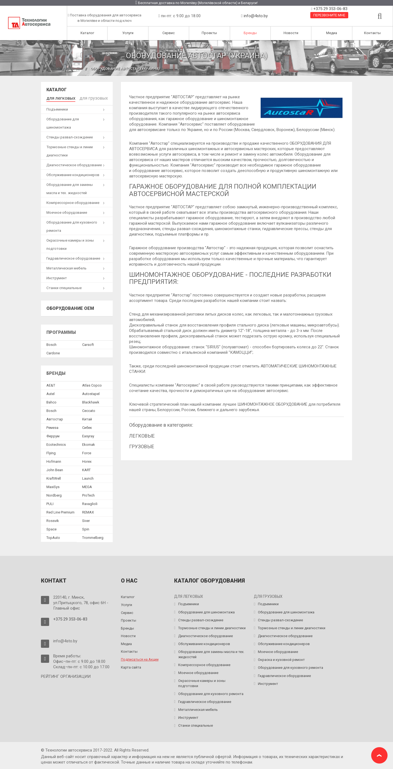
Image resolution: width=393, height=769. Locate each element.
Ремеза (52, 426)
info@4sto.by (256, 15)
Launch (88, 477)
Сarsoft (88, 343)
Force (86, 452)
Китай (87, 418)
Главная (51, 69)
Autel (50, 392)
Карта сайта (131, 666)
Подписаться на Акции (140, 658)
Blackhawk (90, 401)
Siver (86, 519)
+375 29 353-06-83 (329, 8)
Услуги (127, 33)
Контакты (372, 33)
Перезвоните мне (329, 15)
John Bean (54, 469)
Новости (291, 33)
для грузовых (85, 97)
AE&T (50, 384)
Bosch (51, 343)
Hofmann (53, 460)
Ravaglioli (89, 502)
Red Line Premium (60, 511)
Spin (85, 528)
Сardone (53, 352)
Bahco (51, 401)
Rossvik (52, 519)
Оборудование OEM (70, 306)
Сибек (87, 426)
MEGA (87, 485)
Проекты (209, 33)
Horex (86, 460)
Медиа (331, 33)
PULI (49, 502)
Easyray (88, 435)
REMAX (88, 511)
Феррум (52, 435)
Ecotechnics (56, 443)
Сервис (168, 33)
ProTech (88, 494)
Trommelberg (92, 536)
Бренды (250, 33)
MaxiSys (52, 485)
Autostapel (91, 392)
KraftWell (53, 477)
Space (51, 528)
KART (86, 469)
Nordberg (54, 494)
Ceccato (88, 409)
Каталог (87, 33)
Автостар (54, 418)
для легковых (58, 97)
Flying (51, 452)
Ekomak (88, 443)
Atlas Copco (92, 384)
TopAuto (53, 536)
